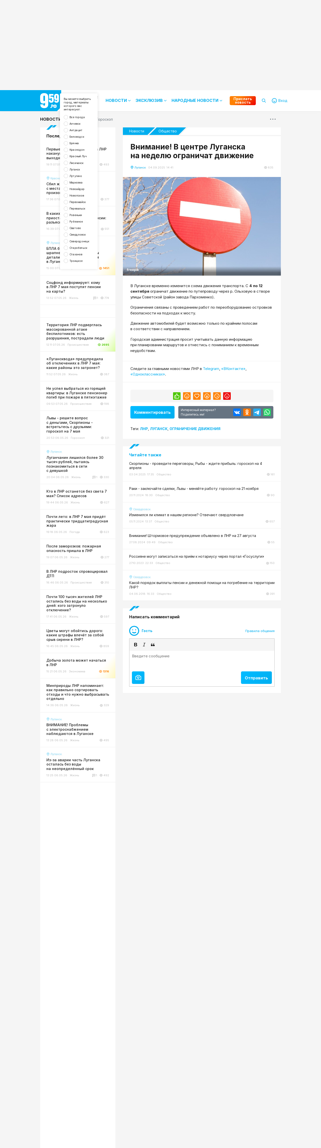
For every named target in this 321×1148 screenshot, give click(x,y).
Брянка (78, 158)
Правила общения (260, 631)
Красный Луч (83, 175)
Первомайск (83, 235)
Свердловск (83, 277)
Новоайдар (82, 218)
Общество (167, 131)
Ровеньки (80, 252)
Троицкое (80, 311)
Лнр (144, 429)
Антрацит (80, 141)
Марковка (80, 209)
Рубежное (81, 260)
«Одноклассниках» (147, 374)
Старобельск (83, 294)
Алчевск (79, 133)
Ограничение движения (195, 429)
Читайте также (145, 454)
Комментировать (152, 412)
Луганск (79, 192)
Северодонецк (85, 286)
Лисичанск (81, 184)
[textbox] (202, 660)
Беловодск (81, 150)
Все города (82, 124)
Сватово (79, 269)
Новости (50, 119)
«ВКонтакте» (233, 368)
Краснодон (82, 167)
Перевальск (82, 243)
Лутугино (80, 201)
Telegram (211, 368)
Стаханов (80, 303)
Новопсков (81, 226)
